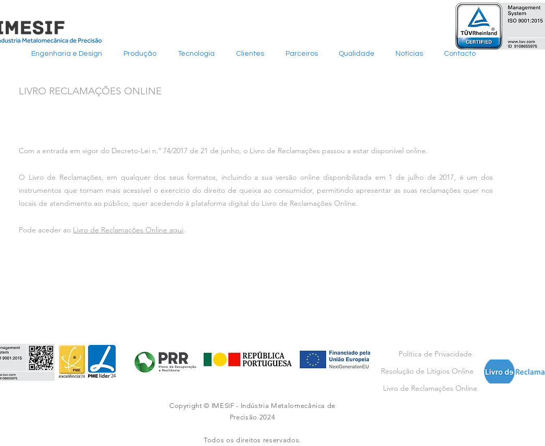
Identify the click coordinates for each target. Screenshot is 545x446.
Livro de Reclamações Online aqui (128, 229)
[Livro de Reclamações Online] (430, 388)
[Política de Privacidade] (435, 354)
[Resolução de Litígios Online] (427, 371)
